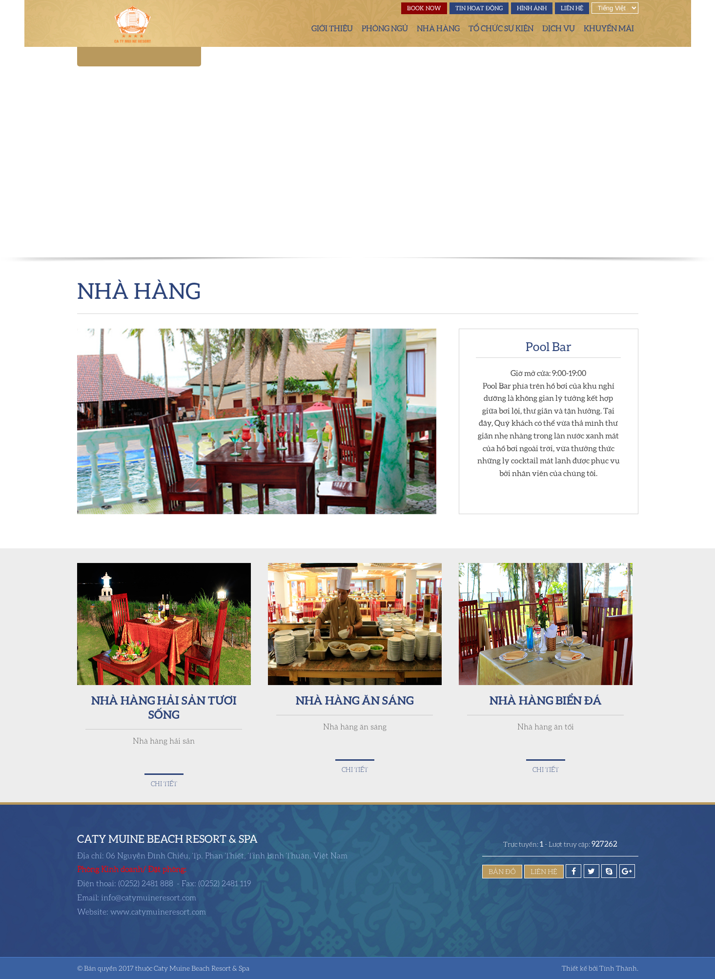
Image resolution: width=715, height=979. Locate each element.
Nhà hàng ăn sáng (354, 700)
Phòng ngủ (385, 28)
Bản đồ (502, 871)
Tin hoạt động (479, 8)
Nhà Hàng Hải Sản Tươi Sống (164, 707)
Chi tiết (164, 784)
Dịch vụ (558, 28)
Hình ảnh (532, 8)
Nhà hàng (438, 28)
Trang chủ (292, 28)
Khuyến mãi (609, 28)
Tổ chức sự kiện (501, 28)
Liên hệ (572, 8)
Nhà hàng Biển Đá (546, 700)
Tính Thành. (618, 968)
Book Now (424, 8)
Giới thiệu (332, 28)
